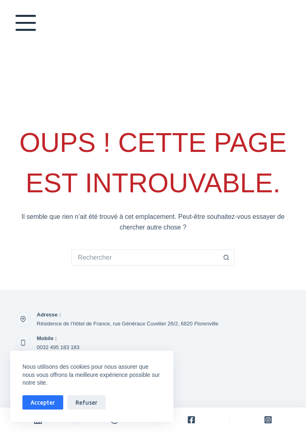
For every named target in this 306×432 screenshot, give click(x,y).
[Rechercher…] (144, 257)
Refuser (86, 402)
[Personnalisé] (191, 419)
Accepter (43, 402)
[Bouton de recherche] (226, 257)
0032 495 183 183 (58, 347)
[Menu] (26, 24)
